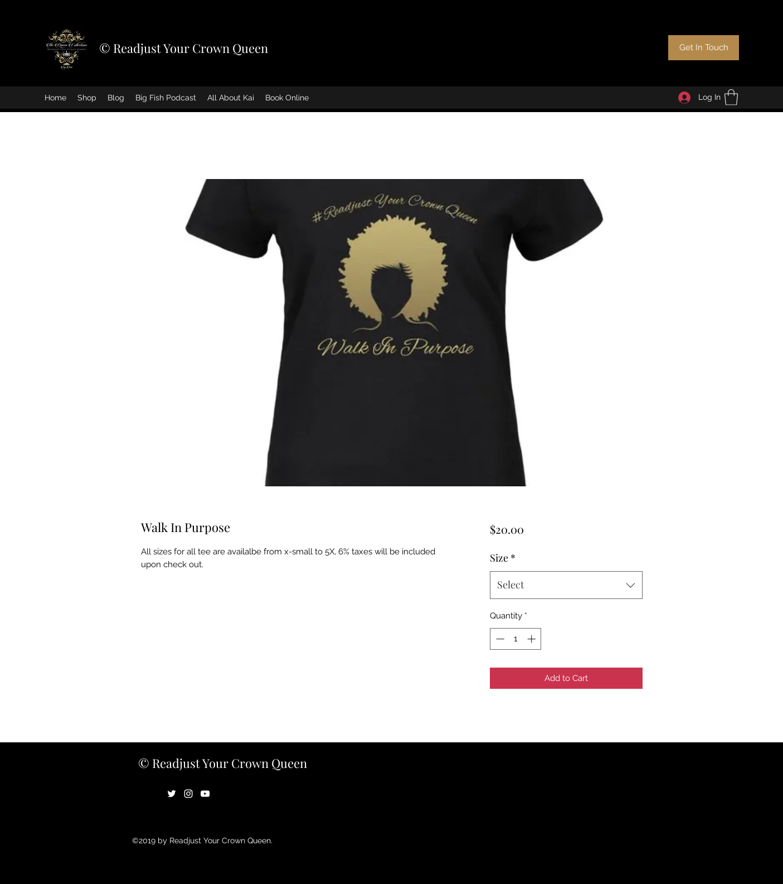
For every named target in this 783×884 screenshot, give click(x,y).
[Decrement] (499, 639)
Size (502, 557)
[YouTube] (205, 793)
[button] (731, 97)
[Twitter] (171, 793)
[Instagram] (188, 793)
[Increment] (532, 639)
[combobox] (566, 585)
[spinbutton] (516, 639)
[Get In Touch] (703, 47)
